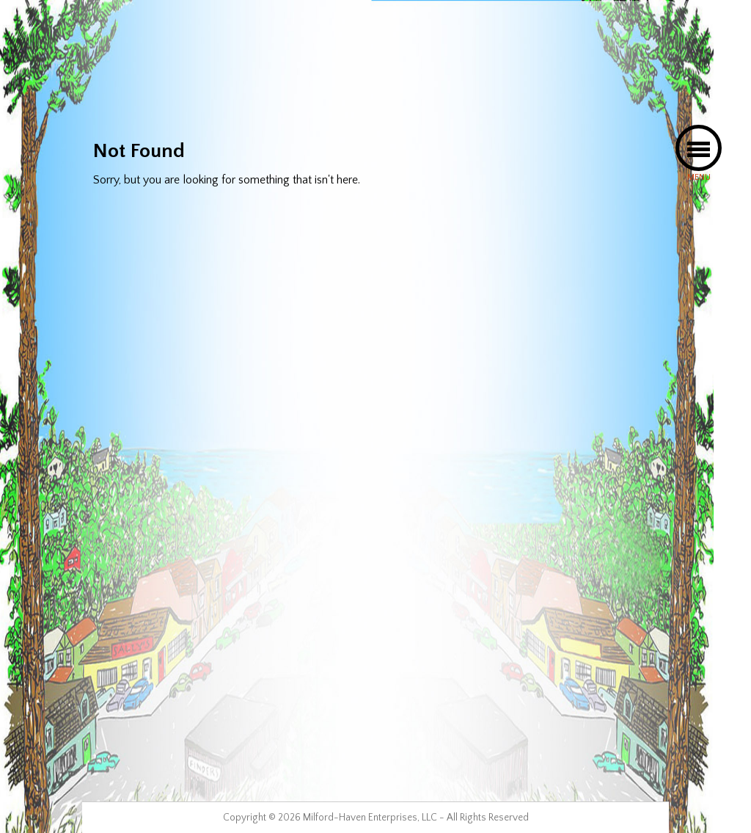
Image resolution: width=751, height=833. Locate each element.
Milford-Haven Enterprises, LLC (370, 817)
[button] (698, 148)
